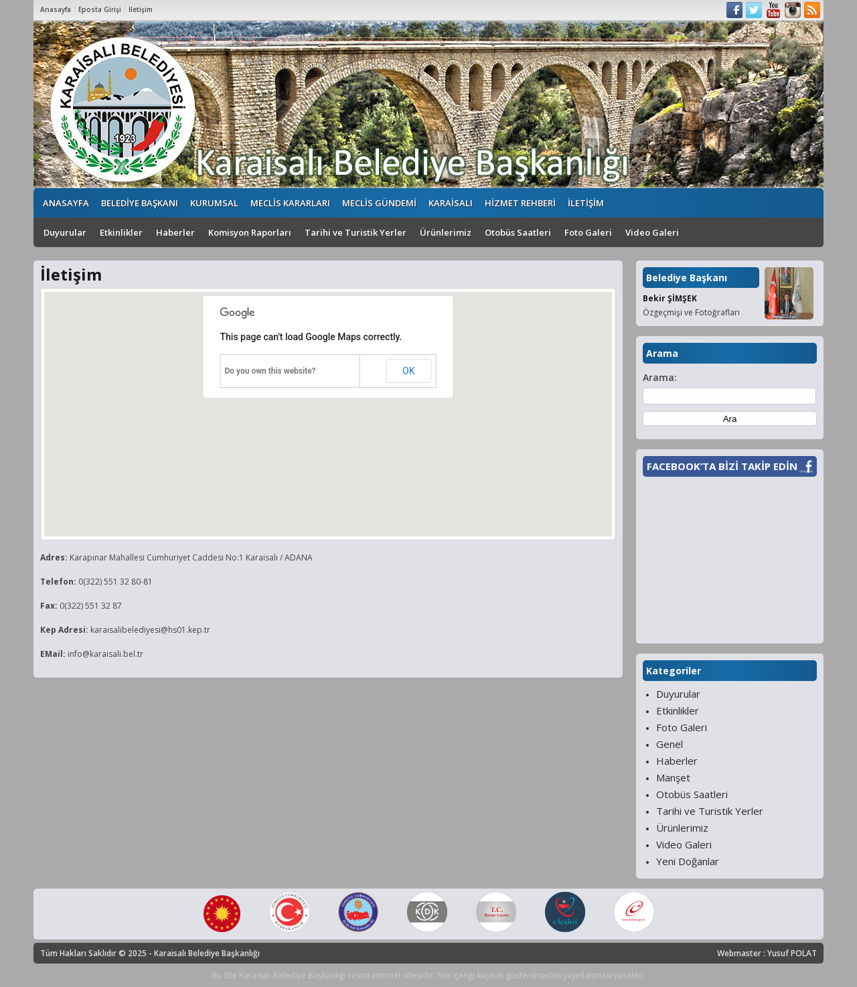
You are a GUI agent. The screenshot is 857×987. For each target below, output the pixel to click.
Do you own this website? (270, 371)
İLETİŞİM (586, 203)
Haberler (175, 232)
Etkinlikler (121, 232)
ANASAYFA (66, 203)
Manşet (673, 777)
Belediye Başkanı (686, 277)
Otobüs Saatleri (518, 232)
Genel (669, 744)
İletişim (141, 9)
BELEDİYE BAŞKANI (139, 203)
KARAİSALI (450, 203)
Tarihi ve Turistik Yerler (355, 232)
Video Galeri (652, 232)
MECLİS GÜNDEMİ (379, 203)
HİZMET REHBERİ (520, 203)
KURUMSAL (214, 203)
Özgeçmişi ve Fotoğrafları (691, 312)
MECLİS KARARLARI (290, 203)
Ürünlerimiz (445, 232)
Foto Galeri (588, 232)
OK (408, 371)
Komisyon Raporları (249, 232)
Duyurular (65, 232)
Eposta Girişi (99, 9)
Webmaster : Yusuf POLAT (767, 953)
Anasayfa (55, 9)
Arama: (660, 377)
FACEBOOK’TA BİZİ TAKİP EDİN (722, 466)
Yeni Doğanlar (687, 861)
